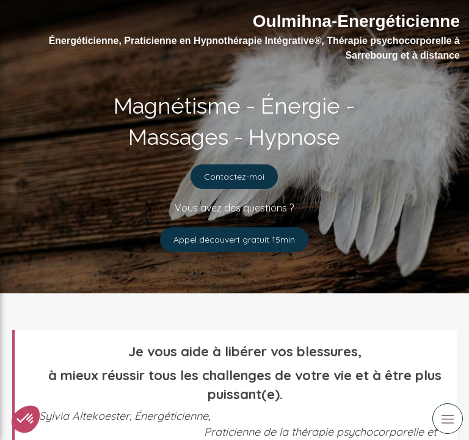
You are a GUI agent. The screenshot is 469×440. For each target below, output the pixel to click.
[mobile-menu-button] (447, 418)
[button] (25, 419)
